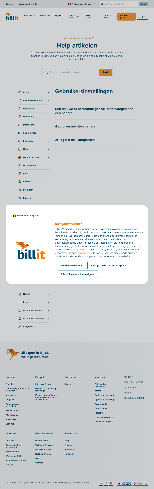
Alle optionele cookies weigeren (78, 274)
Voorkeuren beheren (72, 265)
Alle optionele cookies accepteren (109, 265)
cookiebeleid (84, 253)
